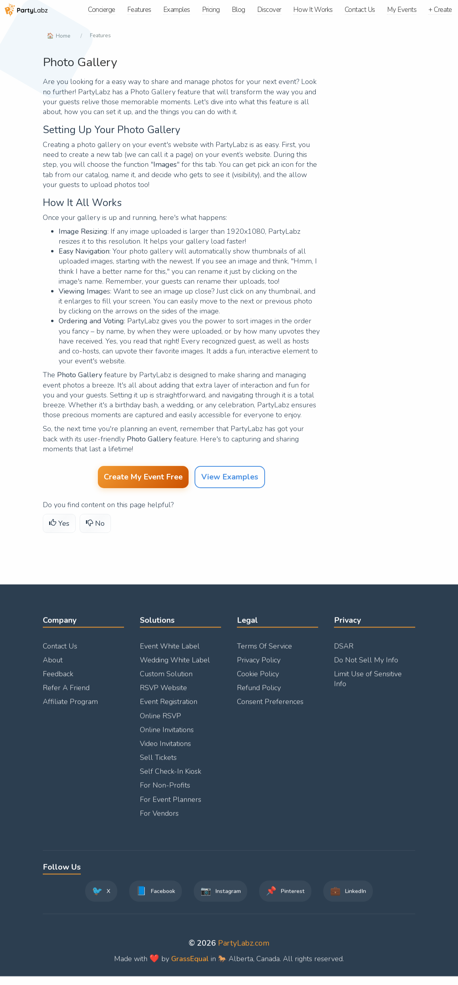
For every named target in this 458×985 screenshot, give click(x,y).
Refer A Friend (66, 692)
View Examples (229, 478)
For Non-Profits (165, 790)
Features (101, 36)
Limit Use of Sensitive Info (368, 683)
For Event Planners (170, 804)
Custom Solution (166, 678)
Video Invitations (165, 748)
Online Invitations (167, 734)
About (53, 665)
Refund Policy (259, 692)
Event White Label (170, 651)
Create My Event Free (143, 478)
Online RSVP (160, 720)
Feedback (58, 678)
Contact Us (60, 651)
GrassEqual (190, 963)
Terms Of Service (264, 651)
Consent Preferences (270, 706)
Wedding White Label (175, 665)
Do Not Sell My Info (366, 665)
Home (63, 36)
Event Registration (168, 706)
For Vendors (159, 818)
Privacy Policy (259, 665)
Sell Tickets (158, 762)
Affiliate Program (70, 706)
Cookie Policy (258, 678)
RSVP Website (163, 692)
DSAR (343, 651)
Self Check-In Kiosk (170, 776)
